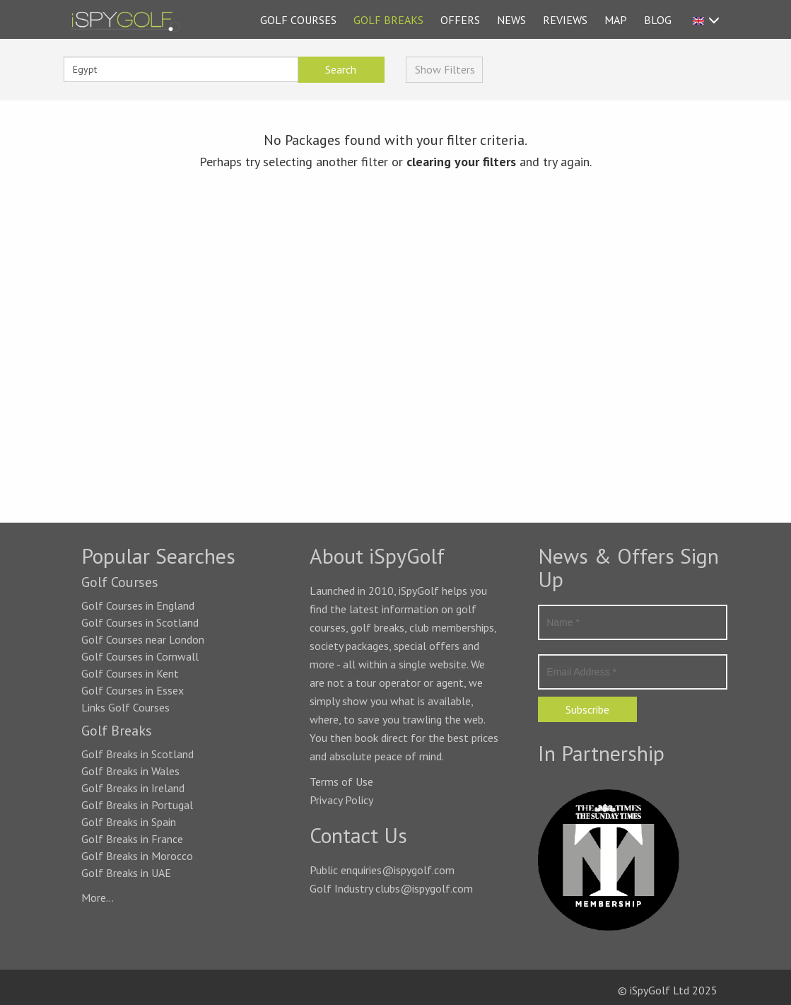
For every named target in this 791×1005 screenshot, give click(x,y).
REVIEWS (565, 20)
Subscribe (587, 709)
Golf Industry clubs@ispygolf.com (391, 888)
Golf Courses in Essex (132, 690)
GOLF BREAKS (388, 20)
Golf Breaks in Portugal (137, 805)
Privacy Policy (341, 800)
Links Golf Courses (125, 707)
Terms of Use (341, 781)
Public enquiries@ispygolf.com (382, 870)
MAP (615, 20)
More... (97, 897)
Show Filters (445, 69)
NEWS (511, 20)
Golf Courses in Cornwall (140, 656)
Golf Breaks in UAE (126, 873)
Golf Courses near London (142, 639)
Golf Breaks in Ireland (132, 788)
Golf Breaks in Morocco (137, 856)
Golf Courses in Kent (130, 673)
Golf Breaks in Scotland (137, 754)
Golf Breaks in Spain (128, 822)
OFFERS (460, 20)
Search (340, 69)
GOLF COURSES (298, 20)
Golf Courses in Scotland (140, 622)
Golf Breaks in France (132, 839)
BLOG (658, 20)
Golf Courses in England (137, 605)
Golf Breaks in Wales (130, 771)
